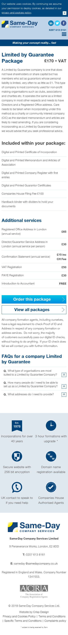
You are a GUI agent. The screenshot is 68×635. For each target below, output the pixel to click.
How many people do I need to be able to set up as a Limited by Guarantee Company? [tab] (35, 385)
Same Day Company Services (20, 24)
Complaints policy (55, 621)
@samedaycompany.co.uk (42, 563)
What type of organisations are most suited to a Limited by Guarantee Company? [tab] (35, 373)
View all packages (32, 310)
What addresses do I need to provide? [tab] (35, 394)
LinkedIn (51, 23)
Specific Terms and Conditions (23, 621)
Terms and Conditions (51, 616)
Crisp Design (41, 612)
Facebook (63, 23)
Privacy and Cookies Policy (19, 616)
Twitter (57, 23)
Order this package (32, 299)
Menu (64, 34)
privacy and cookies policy (16, 12)
